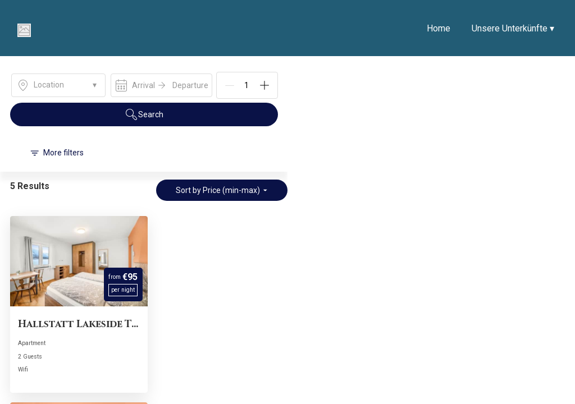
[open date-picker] (161, 85)
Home (438, 28)
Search (144, 114)
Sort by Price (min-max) (222, 190)
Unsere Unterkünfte (513, 28)
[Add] (264, 85)
